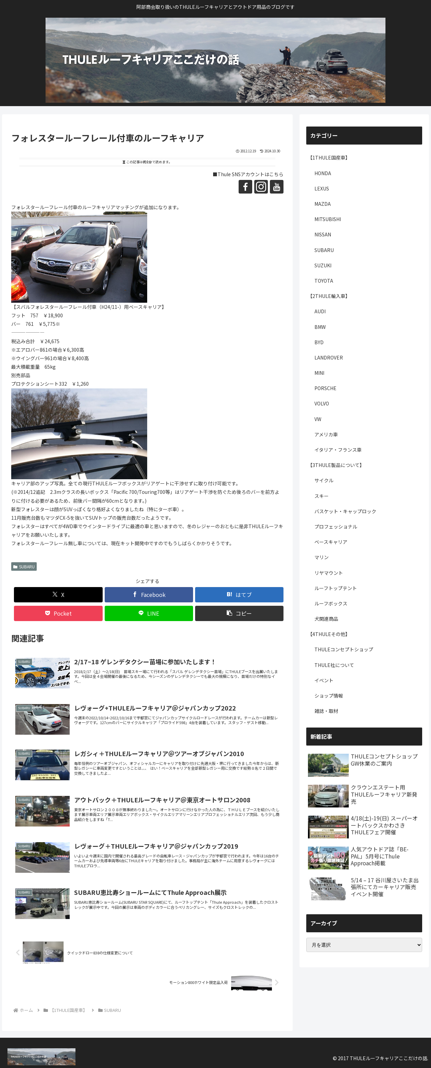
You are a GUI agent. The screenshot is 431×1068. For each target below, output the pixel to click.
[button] (239, 613)
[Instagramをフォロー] (261, 187)
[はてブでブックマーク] (239, 594)
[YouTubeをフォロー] (276, 187)
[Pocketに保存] (58, 613)
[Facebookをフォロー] (245, 187)
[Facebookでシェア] (149, 594)
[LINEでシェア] (149, 613)
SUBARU (24, 566)
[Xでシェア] (58, 594)
